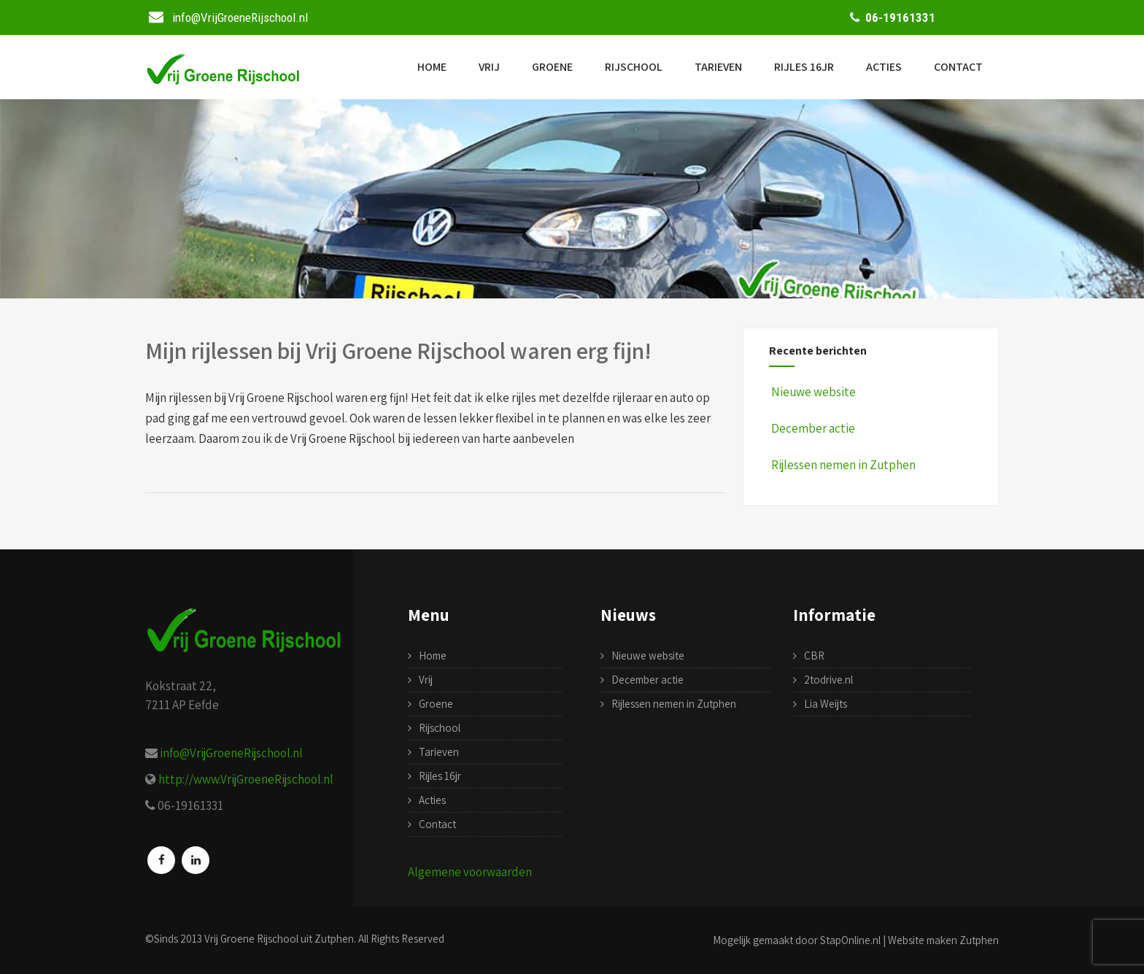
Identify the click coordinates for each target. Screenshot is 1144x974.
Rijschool (633, 66)
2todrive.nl (828, 680)
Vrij (489, 66)
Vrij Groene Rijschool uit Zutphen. (280, 939)
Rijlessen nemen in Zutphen (842, 465)
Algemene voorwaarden (470, 872)
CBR (814, 655)
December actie (812, 428)
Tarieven (718, 66)
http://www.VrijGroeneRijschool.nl (245, 779)
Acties (884, 66)
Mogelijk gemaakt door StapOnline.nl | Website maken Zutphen (856, 940)
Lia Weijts (825, 704)
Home (432, 66)
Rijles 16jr (804, 66)
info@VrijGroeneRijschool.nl (231, 753)
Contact (958, 66)
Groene (552, 66)
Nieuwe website (812, 392)
